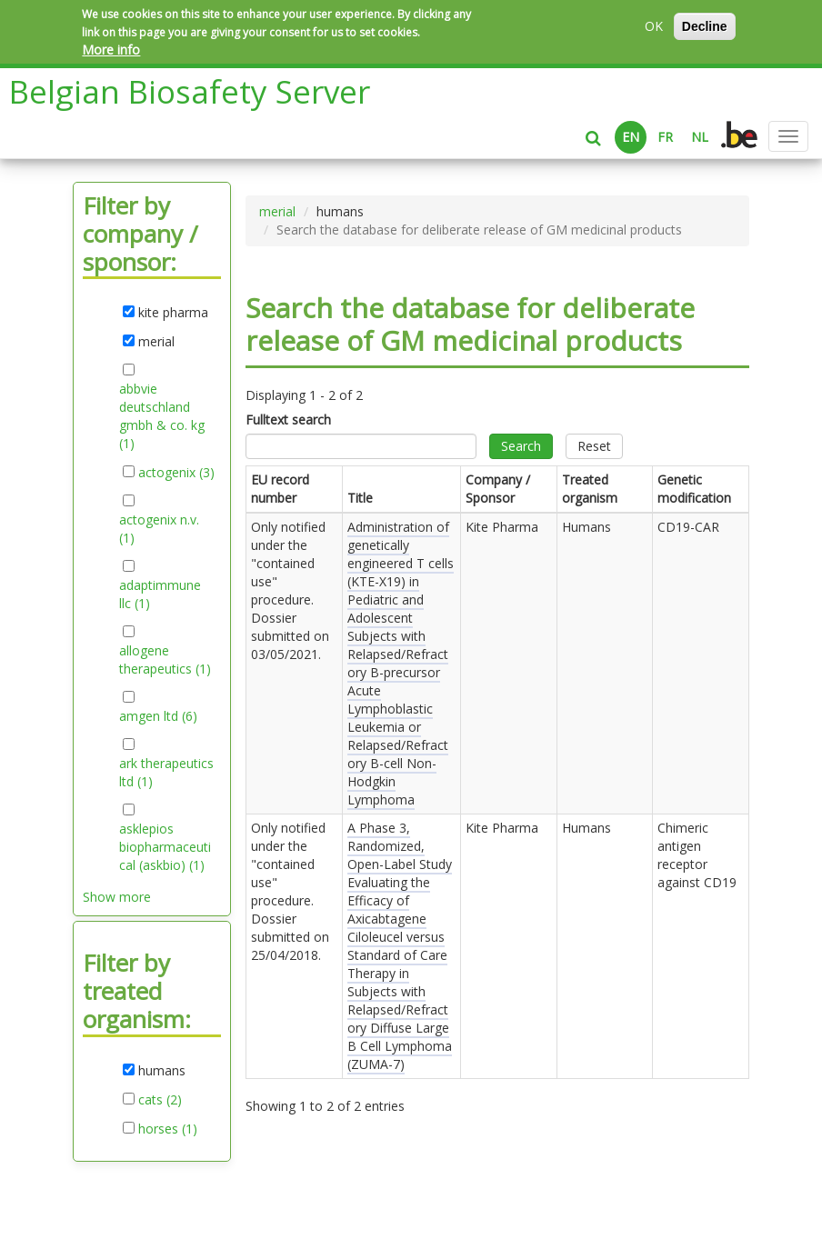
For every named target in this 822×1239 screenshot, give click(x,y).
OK (654, 26)
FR (665, 136)
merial (277, 211)
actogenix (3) (176, 473)
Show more (117, 896)
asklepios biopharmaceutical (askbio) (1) (167, 847)
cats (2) (160, 1100)
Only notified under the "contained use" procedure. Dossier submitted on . (290, 590)
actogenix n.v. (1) (159, 529)
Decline (704, 26)
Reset (594, 446)
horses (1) (167, 1129)
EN (630, 136)
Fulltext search (288, 419)
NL (699, 136)
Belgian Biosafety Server (189, 91)
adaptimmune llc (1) (160, 594)
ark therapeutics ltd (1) (166, 772)
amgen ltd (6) (158, 716)
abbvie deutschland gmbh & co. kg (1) (162, 416)
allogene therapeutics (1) (167, 660)
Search (521, 446)
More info (111, 49)
